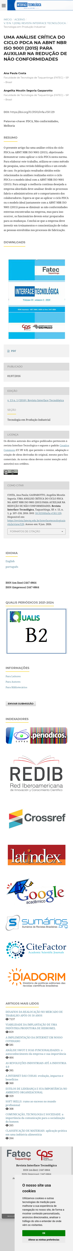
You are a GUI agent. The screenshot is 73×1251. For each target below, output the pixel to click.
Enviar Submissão (21, 736)
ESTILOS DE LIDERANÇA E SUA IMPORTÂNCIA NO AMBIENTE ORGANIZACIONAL (36, 1123)
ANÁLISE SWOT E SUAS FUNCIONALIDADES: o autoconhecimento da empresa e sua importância (36, 1084)
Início (8, 19)
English (10, 593)
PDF (13, 383)
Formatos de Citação (25, 563)
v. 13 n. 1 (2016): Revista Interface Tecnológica (35, 23)
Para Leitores (13, 708)
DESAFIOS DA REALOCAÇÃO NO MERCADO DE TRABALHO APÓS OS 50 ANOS (34, 1046)
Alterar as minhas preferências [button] (43, 1239)
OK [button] (43, 1233)
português (12, 599)
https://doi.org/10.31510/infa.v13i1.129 (32, 112)
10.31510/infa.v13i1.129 (48, 545)
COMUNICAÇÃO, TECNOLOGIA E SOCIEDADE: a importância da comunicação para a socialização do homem (35, 1150)
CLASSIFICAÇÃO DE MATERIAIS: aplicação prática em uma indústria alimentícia (36, 1165)
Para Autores (13, 714)
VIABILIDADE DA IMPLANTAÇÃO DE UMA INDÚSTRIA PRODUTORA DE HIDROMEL (31, 1058)
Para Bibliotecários (16, 719)
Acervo (19, 19)
